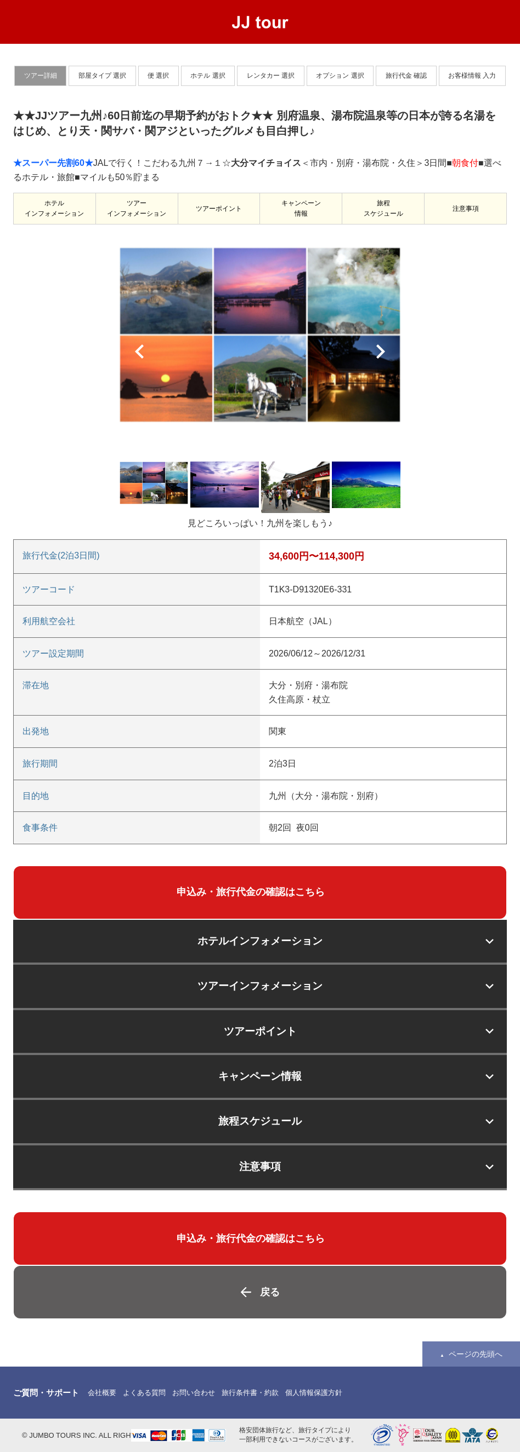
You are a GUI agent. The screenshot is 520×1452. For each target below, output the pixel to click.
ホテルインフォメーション (54, 208)
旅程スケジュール (383, 208)
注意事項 (466, 208)
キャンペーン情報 (301, 208)
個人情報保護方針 (313, 1392)
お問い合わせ (193, 1392)
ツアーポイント (219, 208)
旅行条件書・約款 (250, 1392)
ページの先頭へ (475, 1354)
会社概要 (102, 1392)
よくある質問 (144, 1392)
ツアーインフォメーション (136, 208)
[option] (260, 334)
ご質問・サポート (46, 1392)
